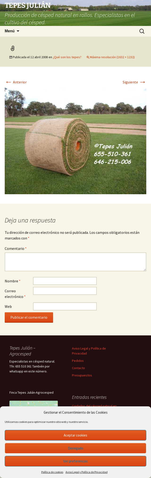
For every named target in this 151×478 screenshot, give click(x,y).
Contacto (78, 368)
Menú (10, 31)
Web (8, 306)
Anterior (16, 82)
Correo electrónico (15, 293)
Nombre (13, 281)
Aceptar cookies (75, 435)
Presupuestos (82, 375)
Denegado (75, 448)
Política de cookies (52, 472)
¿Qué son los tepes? (67, 57)
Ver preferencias (75, 461)
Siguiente (134, 82)
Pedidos (78, 360)
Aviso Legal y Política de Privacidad (87, 472)
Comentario (16, 248)
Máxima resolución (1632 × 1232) (112, 57)
